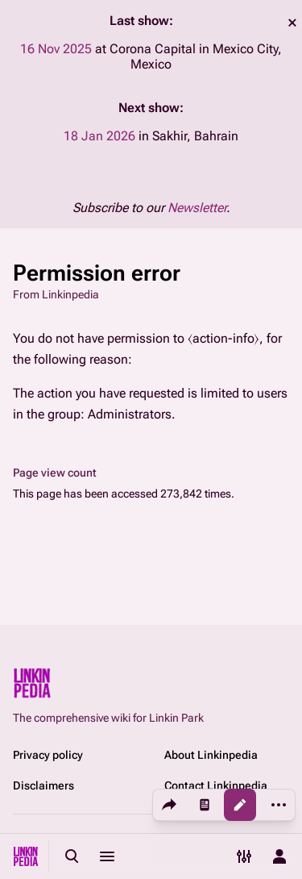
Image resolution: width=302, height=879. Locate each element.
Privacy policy (48, 754)
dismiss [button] (292, 22)
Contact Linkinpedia (215, 785)
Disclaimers (43, 785)
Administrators (130, 414)
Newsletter (197, 207)
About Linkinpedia (211, 754)
